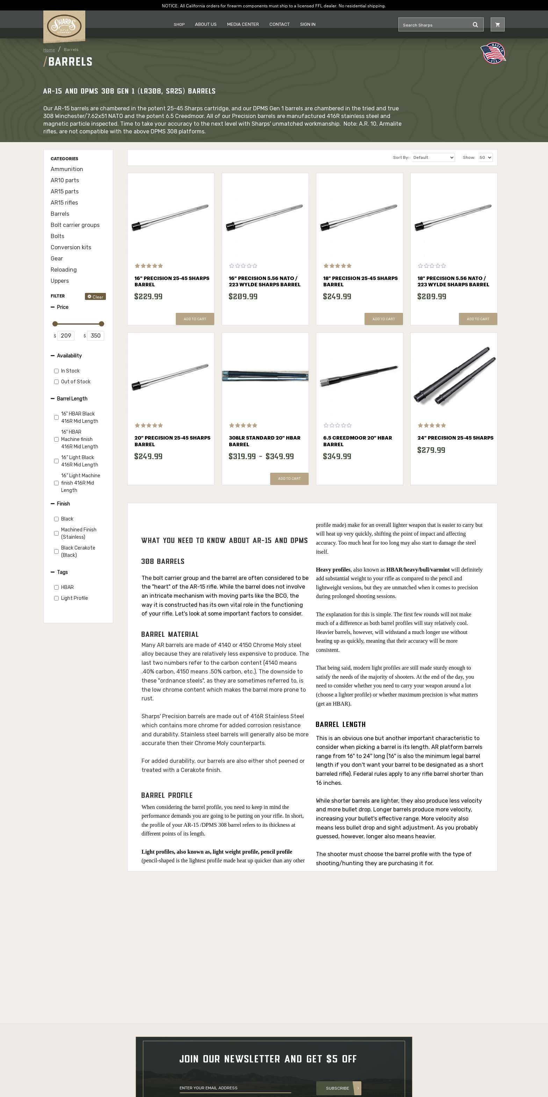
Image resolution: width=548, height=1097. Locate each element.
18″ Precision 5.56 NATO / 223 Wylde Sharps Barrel (453, 281)
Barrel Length (72, 399)
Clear (98, 296)
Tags (62, 572)
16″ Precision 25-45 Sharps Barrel (172, 281)
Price (62, 307)
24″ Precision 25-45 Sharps (455, 438)
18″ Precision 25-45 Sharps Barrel (360, 281)
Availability (69, 356)
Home (49, 49)
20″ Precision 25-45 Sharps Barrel (172, 441)
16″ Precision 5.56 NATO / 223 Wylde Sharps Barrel (265, 281)
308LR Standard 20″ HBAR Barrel (265, 441)
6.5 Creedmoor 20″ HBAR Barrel (357, 441)
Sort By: (401, 157)
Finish (63, 504)
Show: (469, 157)
